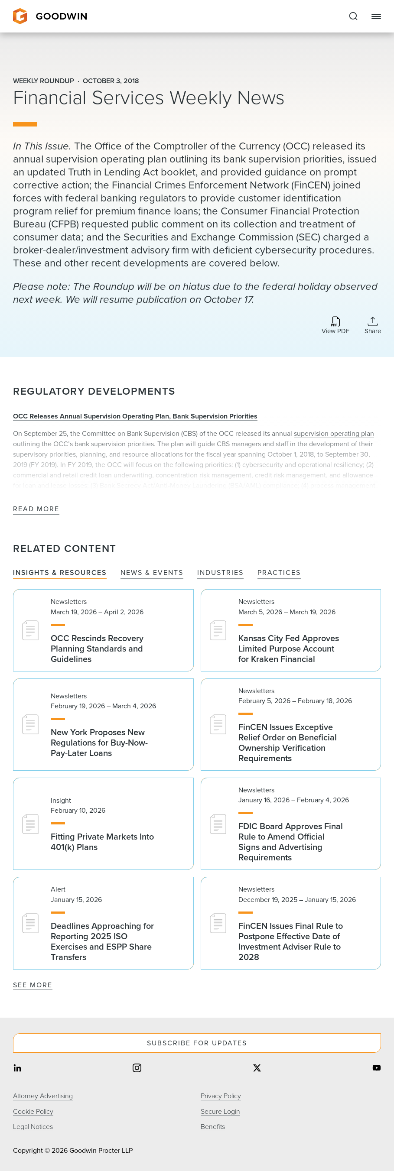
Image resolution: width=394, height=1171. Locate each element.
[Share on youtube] (376, 1069)
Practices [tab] (279, 572)
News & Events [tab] (151, 572)
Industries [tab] (220, 572)
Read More (36, 509)
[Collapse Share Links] (373, 325)
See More (32, 985)
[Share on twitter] (257, 1069)
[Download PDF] (335, 326)
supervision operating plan (334, 433)
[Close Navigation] (376, 16)
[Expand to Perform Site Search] (353, 16)
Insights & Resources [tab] (60, 572)
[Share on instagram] (137, 1069)
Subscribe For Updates (197, 1043)
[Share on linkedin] (17, 1069)
